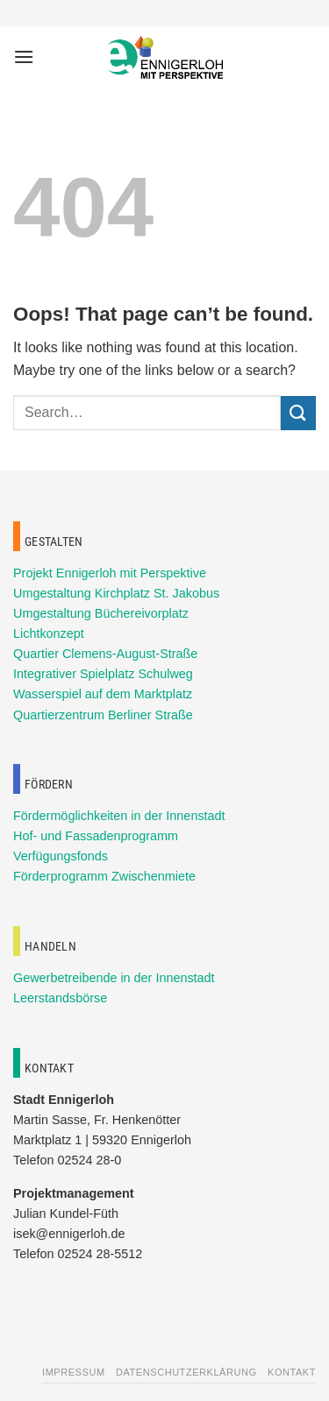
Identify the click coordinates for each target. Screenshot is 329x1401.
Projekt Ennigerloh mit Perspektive (109, 573)
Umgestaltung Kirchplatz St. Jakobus (116, 593)
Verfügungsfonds (60, 856)
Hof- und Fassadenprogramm (95, 836)
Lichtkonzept (48, 633)
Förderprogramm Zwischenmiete (104, 876)
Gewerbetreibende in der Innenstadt (114, 978)
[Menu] (23, 56)
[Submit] (298, 413)
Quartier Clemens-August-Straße (105, 654)
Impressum (73, 1372)
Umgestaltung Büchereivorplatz (101, 613)
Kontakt (292, 1372)
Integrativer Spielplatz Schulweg (103, 674)
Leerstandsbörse (60, 998)
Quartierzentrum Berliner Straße (103, 715)
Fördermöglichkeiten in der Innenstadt (119, 816)
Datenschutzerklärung (186, 1372)
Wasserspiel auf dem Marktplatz (102, 694)
